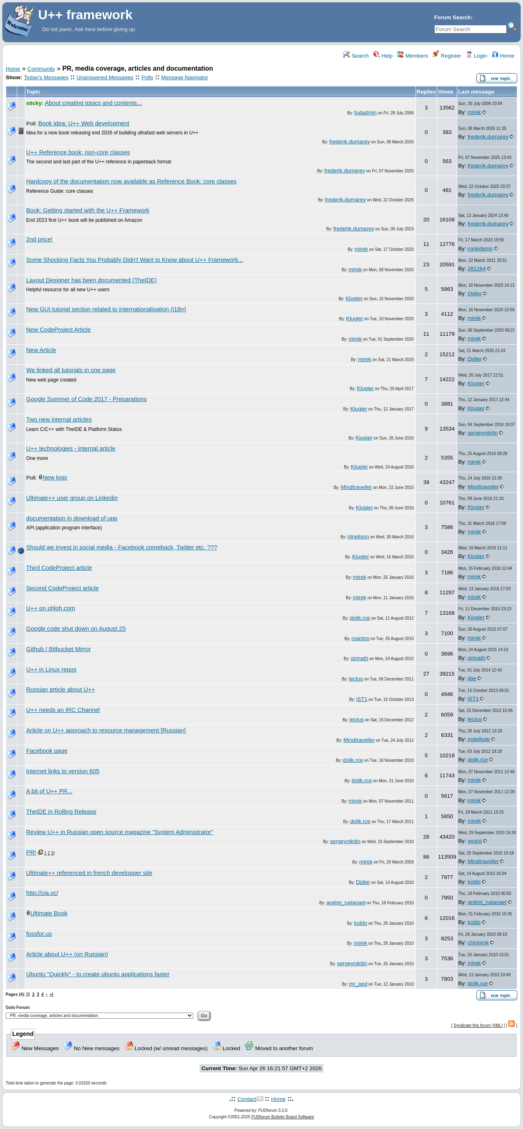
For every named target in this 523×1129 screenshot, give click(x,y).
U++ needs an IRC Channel (63, 710)
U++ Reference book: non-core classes (78, 152)
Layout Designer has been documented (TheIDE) (91, 280)
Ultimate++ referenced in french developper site (89, 873)
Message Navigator (184, 77)
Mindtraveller (356, 487)
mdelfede (478, 739)
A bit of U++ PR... (49, 791)
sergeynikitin (482, 433)
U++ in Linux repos (51, 669)
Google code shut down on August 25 (76, 628)
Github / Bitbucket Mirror (58, 649)
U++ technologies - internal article (70, 448)
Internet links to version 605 (62, 771)
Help (383, 56)
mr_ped (358, 984)
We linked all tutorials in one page (71, 370)
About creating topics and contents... (93, 103)
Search (356, 56)
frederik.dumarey (349, 141)
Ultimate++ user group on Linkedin (72, 498)
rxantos (360, 638)
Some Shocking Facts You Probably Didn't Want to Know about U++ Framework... (134, 260)
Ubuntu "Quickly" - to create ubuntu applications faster (98, 974)
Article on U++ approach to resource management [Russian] (106, 730)
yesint (474, 841)
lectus (356, 679)
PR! (31, 852)
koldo (474, 882)
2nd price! (39, 239)
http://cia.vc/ (42, 893)
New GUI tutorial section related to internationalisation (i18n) (106, 309)
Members (412, 56)
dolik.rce (360, 618)
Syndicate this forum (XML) (478, 1025)
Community (41, 69)
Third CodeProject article (59, 567)
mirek (474, 112)
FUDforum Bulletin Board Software (282, 1117)
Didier (474, 293)
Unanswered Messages (104, 77)
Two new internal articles (59, 419)
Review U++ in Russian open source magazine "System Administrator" (119, 832)
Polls (147, 77)
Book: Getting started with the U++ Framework (87, 210)
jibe (471, 678)
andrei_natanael (346, 902)
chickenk (478, 942)
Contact (246, 1099)
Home (503, 56)
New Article (41, 350)
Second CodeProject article (62, 588)
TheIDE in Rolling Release (61, 811)
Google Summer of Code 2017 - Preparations (86, 399)
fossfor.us (39, 933)
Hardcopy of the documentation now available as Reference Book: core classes (131, 181)
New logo (54, 477)
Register (447, 56)
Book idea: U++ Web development (84, 123)
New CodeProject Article (58, 329)
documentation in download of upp (71, 518)
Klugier (354, 298)
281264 (476, 269)
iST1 (361, 699)
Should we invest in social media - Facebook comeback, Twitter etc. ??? (121, 547)
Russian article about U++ (60, 689)
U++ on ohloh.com (50, 608)
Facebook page (46, 750)
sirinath (359, 658)
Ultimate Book (48, 913)
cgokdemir (479, 248)
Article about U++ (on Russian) (67, 954)
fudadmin (365, 112)
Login (476, 56)
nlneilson (358, 536)
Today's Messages (46, 77)
